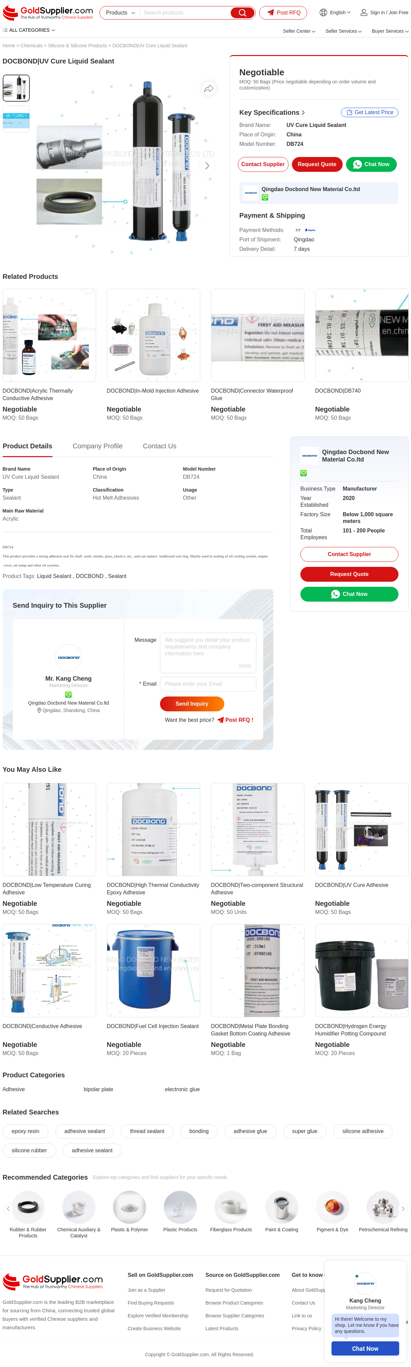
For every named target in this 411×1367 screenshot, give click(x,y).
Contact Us (303, 1303)
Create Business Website (154, 1328)
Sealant (117, 576)
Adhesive (14, 1089)
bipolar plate (98, 1089)
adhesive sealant (84, 1131)
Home (9, 45)
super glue (305, 1131)
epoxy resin (26, 1131)
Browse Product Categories (234, 1303)
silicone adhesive (363, 1131)
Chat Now (365, 1348)
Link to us (302, 1315)
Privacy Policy (306, 1328)
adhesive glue (250, 1131)
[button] (207, 165)
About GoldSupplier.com (317, 1290)
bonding (199, 1131)
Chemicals (32, 45)
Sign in (377, 12)
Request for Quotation (229, 1290)
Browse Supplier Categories (235, 1315)
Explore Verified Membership (158, 1315)
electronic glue (182, 1089)
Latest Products (222, 1328)
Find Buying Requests (151, 1303)
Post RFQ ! (235, 720)
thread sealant (147, 1131)
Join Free (398, 12)
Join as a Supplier (146, 1290)
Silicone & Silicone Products (77, 45)
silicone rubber (29, 1150)
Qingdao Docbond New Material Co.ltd (311, 189)
